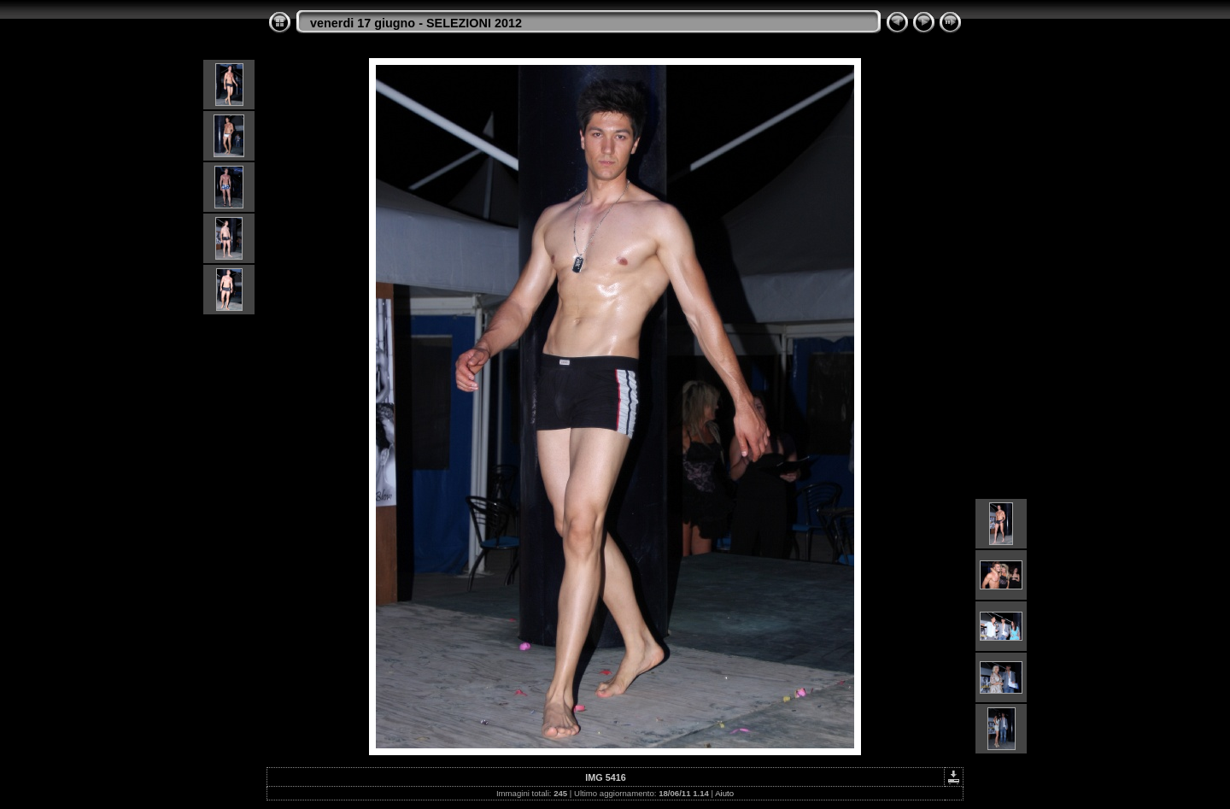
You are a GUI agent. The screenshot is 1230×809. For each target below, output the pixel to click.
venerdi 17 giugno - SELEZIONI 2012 (416, 23)
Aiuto (724, 793)
